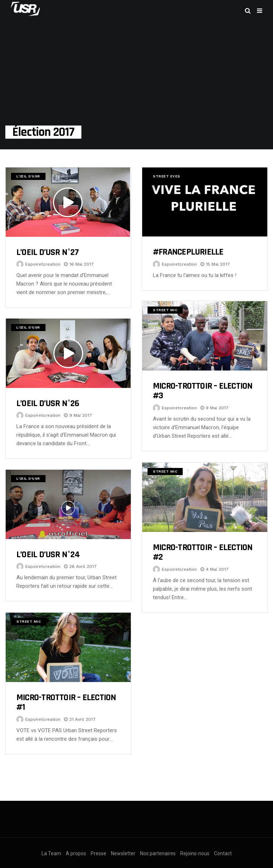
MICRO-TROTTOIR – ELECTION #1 (66, 702)
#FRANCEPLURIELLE (188, 252)
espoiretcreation (42, 264)
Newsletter (123, 853)
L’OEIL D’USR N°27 (47, 252)
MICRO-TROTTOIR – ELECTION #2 (203, 552)
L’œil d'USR (28, 176)
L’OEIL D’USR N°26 (47, 403)
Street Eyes (166, 176)
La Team (51, 853)
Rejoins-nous (194, 853)
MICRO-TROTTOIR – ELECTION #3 (203, 391)
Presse (98, 853)
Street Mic (165, 310)
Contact (223, 853)
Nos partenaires (158, 853)
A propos (76, 853)
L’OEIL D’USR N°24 (48, 554)
